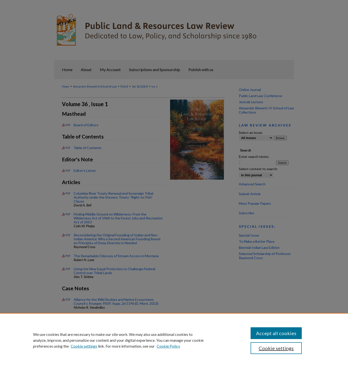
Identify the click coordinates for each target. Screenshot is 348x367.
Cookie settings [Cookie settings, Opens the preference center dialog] (276, 348)
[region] (174, 340)
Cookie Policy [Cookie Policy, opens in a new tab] (168, 346)
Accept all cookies (276, 333)
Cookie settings (84, 346)
